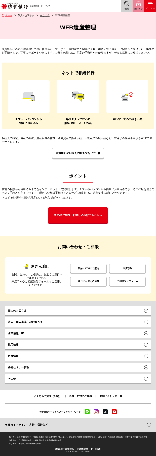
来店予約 (127, 268)
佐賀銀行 (14, 5)
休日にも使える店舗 (88, 281)
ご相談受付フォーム (127, 281)
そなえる (45, 15)
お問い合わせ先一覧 (111, 396)
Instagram (96, 411)
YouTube (114, 411)
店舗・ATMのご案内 (88, 268)
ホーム (8, 15)
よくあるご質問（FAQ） (48, 396)
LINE (87, 411)
